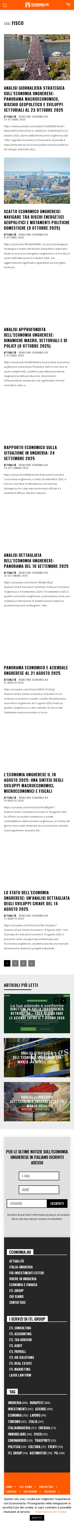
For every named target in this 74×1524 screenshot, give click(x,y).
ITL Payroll (17, 1351)
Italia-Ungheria (21, 1267)
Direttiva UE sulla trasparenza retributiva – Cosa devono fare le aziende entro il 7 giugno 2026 (37, 1013)
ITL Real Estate (20, 1363)
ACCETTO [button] (37, 1518)
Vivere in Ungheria (23, 1278)
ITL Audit (15, 1345)
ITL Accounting (20, 1334)
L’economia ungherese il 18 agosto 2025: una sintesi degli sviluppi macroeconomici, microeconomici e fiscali (33, 783)
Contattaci (17, 1302)
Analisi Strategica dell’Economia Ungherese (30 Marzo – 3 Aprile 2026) (37, 1057)
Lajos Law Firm (20, 1375)
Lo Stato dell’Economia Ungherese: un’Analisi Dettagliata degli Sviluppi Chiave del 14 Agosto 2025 (37, 901)
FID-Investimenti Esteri (26, 1273)
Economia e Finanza (23, 1284)
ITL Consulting (20, 1328)
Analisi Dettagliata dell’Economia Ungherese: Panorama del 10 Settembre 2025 (36, 560)
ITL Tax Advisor (20, 1339)
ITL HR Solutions (21, 1357)
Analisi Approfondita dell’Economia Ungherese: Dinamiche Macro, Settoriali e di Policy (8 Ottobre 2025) (35, 337)
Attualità (10, 116)
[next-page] (31, 963)
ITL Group (16, 1290)
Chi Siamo (16, 1296)
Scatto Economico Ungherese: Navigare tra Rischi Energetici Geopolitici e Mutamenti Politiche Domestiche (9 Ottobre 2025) (37, 219)
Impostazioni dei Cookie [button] (51, 1512)
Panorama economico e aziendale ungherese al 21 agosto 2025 (36, 670)
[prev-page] (56, 1001)
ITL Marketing (19, 1369)
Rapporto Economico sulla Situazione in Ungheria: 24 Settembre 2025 (30, 452)
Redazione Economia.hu (33, 116)
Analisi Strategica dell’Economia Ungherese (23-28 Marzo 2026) (37, 1101)
